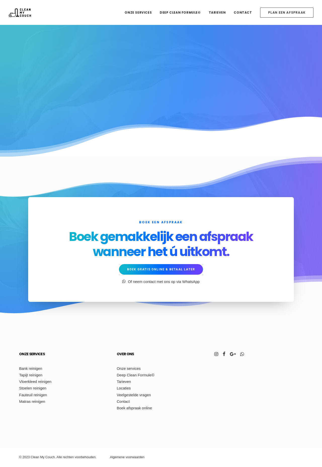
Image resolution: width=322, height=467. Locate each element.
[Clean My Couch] (20, 12)
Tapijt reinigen (31, 375)
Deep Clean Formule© (180, 12)
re (64, 457)
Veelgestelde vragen (134, 395)
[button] (216, 354)
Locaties (124, 388)
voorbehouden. (86, 457)
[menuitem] (140, 12)
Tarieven (217, 12)
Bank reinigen (30, 368)
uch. (53, 457)
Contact (243, 12)
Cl (32, 457)
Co (47, 457)
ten (71, 457)
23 (28, 457)
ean (36, 457)
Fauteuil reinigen (33, 395)
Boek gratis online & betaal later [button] (161, 269)
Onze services (138, 12)
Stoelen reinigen (32, 388)
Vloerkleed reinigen (35, 381)
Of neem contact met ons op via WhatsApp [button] (160, 281)
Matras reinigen (32, 401)
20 (24, 457)
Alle (59, 457)
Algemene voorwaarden (127, 457)
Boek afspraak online (134, 408)
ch (67, 457)
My (42, 457)
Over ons (125, 353)
